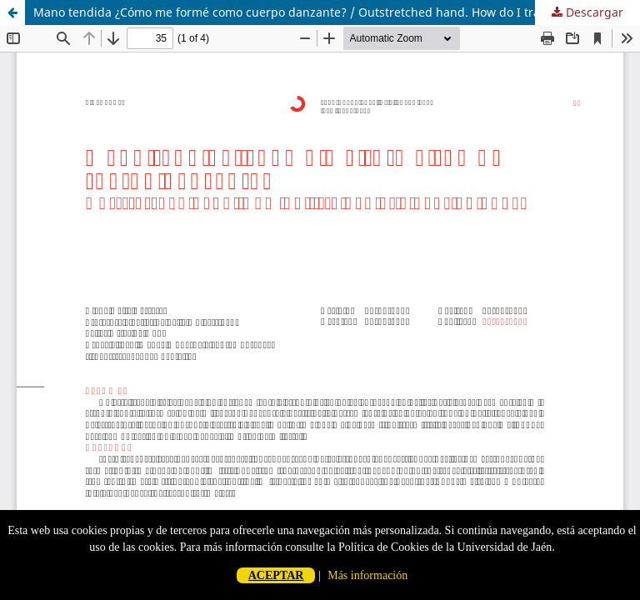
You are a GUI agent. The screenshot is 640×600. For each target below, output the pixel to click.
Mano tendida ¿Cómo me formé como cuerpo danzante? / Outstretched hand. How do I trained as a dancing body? (336, 12)
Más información (368, 575)
